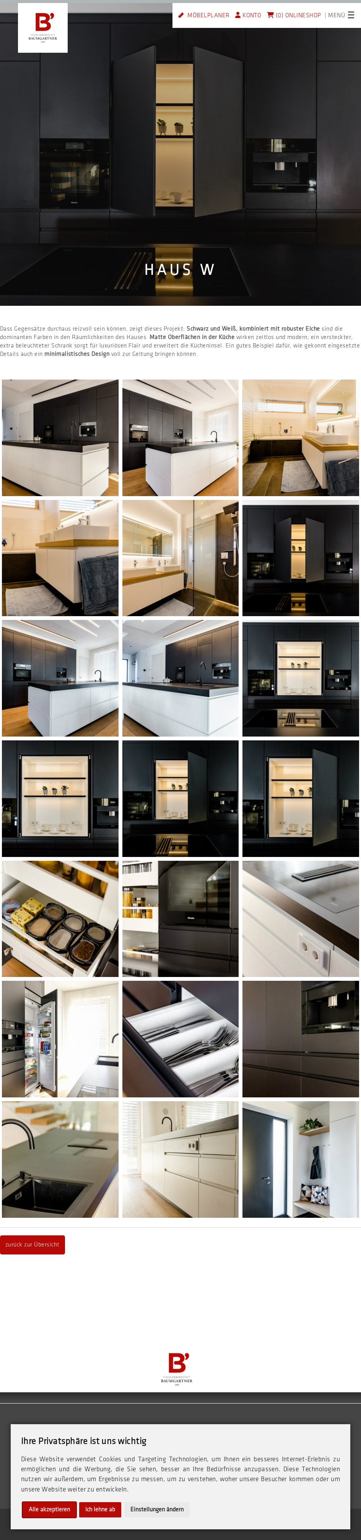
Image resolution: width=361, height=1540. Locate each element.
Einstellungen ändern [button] (157, 1509)
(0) (275, 15)
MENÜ (336, 15)
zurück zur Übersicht (32, 1245)
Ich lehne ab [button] (100, 1509)
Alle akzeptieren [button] (49, 1509)
